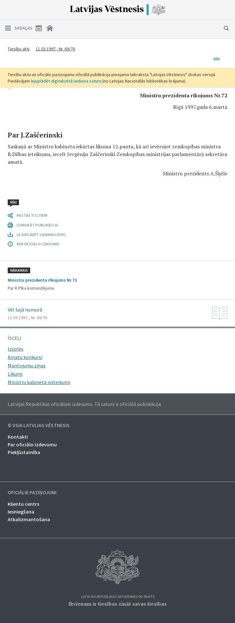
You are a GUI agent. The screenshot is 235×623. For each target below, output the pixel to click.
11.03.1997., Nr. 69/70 (55, 49)
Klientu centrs (23, 504)
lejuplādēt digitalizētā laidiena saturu (66, 81)
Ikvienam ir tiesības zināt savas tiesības (117, 604)
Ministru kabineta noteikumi (39, 382)
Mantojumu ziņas (27, 365)
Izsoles (15, 349)
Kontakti (18, 437)
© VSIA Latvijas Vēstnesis (39, 425)
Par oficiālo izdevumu (32, 444)
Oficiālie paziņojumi (32, 493)
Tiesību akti (19, 49)
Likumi (15, 374)
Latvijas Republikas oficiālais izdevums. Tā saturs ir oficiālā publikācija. (85, 404)
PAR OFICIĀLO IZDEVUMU (38, 243)
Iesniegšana (21, 511)
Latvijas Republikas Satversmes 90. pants (117, 597)
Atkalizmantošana (29, 519)
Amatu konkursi (25, 357)
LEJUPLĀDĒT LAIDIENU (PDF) (41, 234)
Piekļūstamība (24, 452)
